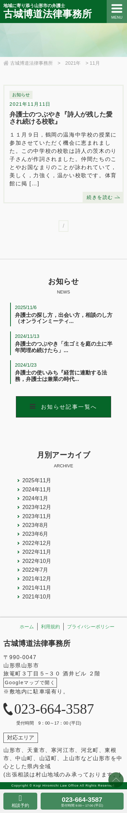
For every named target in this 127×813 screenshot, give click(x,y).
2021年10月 (36, 596)
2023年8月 (35, 525)
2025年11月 (36, 480)
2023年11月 (36, 516)
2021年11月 (36, 588)
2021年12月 (36, 579)
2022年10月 (36, 561)
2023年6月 (35, 534)
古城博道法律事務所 (36, 643)
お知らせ (21, 94)
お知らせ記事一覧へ (69, 407)
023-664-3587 (82, 801)
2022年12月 (36, 543)
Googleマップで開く (30, 682)
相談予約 (20, 805)
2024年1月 (35, 498)
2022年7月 (35, 570)
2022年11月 (36, 552)
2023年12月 (36, 507)
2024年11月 (36, 489)
